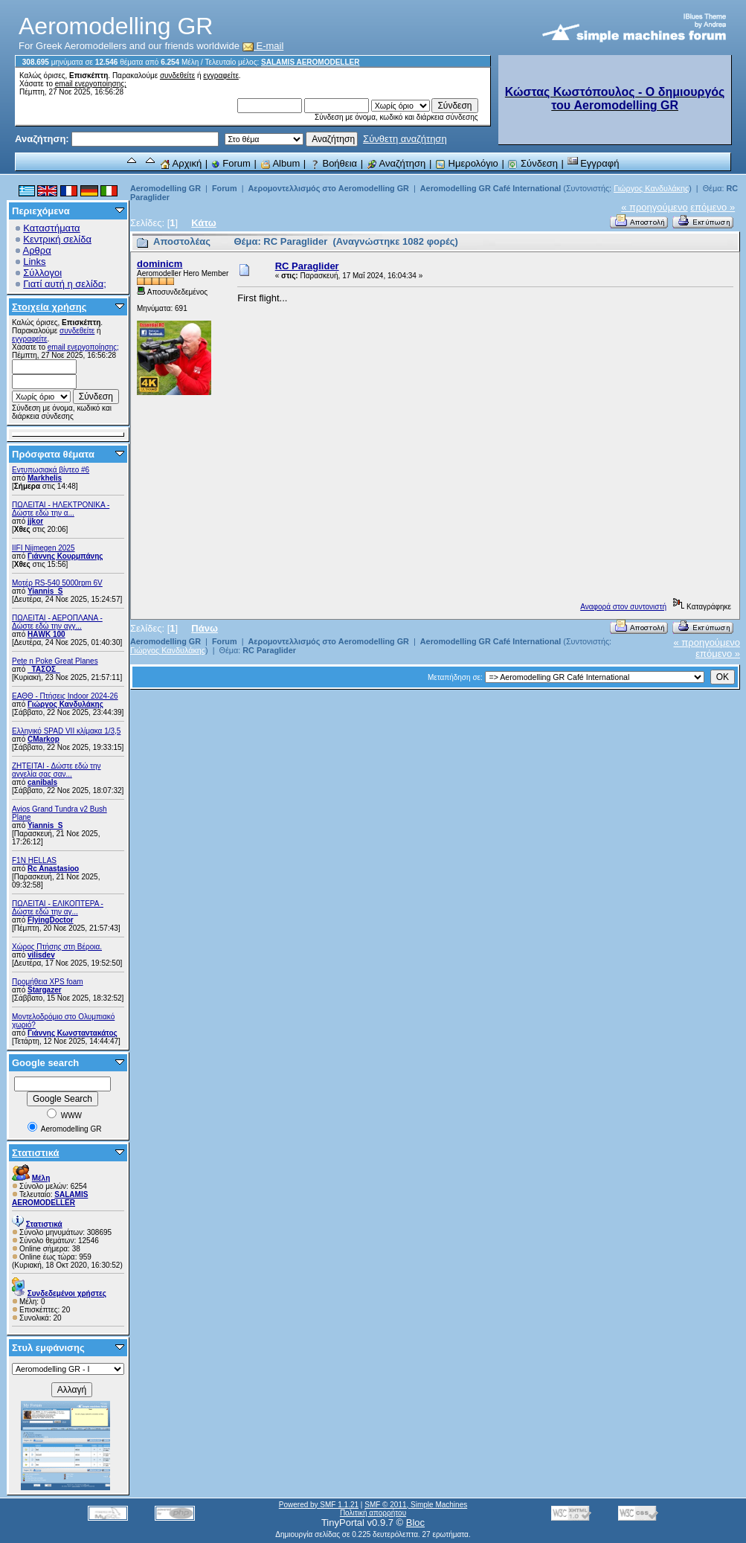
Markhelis (45, 478)
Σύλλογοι (42, 272)
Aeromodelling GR (165, 188)
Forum (231, 163)
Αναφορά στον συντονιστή (623, 607)
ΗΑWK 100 (46, 634)
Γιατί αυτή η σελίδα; (64, 283)
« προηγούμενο (654, 207)
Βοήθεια (333, 163)
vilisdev (41, 955)
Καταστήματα (51, 228)
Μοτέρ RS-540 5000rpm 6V (57, 583)
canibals (42, 782)
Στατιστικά (36, 1152)
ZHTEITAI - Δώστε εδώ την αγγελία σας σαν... (56, 770)
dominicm (159, 263)
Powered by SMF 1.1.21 (318, 1505)
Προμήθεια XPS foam (47, 982)
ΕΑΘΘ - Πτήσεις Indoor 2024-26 (65, 696)
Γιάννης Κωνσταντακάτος (73, 1033)
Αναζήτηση (396, 163)
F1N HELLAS (34, 860)
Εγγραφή (593, 163)
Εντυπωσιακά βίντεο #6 (50, 470)
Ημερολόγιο (466, 163)
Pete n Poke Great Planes (55, 661)
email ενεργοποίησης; (90, 84)
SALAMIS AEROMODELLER (310, 62)
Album (280, 163)
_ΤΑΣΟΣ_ (44, 669)
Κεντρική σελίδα (57, 239)
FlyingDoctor (51, 920)
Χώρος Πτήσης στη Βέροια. (57, 947)
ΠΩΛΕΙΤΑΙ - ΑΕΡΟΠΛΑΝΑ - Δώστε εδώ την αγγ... (57, 622)
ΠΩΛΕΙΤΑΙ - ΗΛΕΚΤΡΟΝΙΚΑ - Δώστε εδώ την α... (60, 509)
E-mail (263, 45)
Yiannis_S (45, 591)
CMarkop (44, 739)
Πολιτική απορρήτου (373, 1513)
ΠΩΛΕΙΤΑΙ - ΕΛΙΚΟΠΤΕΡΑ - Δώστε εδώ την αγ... (57, 907)
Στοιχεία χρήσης (49, 306)
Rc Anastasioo (53, 868)
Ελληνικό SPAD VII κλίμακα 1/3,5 (66, 731)
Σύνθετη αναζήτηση (405, 138)
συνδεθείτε (177, 75)
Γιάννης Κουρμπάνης (65, 556)
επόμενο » (712, 207)
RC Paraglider (307, 266)
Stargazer (45, 990)
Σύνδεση (532, 163)
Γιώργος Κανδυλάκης (65, 704)
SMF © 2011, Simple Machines (415, 1505)
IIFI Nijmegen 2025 (43, 548)
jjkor (35, 521)
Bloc (415, 1522)
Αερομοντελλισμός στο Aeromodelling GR (328, 188)
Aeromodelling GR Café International (491, 188)
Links (34, 261)
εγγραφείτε (221, 75)
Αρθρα (37, 250)
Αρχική (181, 163)
